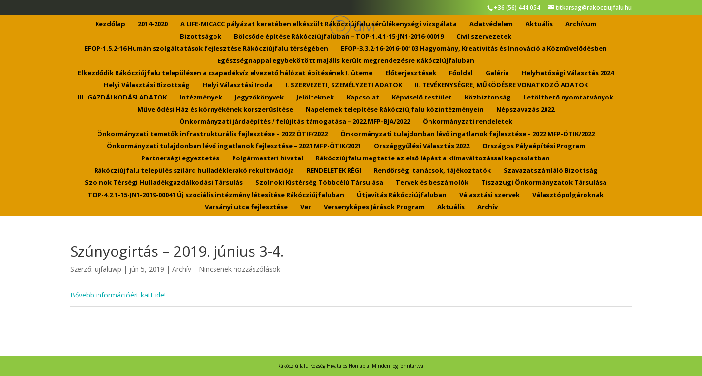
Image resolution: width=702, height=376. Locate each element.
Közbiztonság (488, 97)
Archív (487, 207)
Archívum (581, 24)
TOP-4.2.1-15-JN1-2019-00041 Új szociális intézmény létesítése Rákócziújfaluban (216, 195)
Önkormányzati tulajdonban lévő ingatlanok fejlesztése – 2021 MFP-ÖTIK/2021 (234, 146)
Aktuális (539, 24)
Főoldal (461, 73)
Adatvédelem (491, 24)
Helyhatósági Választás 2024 (568, 73)
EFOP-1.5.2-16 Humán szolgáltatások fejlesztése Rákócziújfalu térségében (206, 49)
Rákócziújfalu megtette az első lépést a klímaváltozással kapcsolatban (433, 158)
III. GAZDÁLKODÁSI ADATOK (122, 97)
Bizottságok (200, 36)
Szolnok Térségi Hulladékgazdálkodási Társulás (164, 183)
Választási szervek (489, 195)
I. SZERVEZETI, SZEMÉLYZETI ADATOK (343, 85)
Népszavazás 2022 (525, 110)
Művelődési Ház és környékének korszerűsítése (215, 110)
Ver (305, 207)
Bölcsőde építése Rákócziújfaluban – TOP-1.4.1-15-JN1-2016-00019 (339, 36)
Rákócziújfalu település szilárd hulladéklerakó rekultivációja (194, 171)
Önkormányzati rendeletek (467, 122)
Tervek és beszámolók (432, 183)
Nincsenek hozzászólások (239, 269)
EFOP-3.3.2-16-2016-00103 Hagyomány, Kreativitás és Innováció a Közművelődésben (474, 49)
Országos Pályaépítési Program (533, 146)
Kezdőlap (110, 24)
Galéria (497, 73)
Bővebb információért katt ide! (118, 294)
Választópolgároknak (568, 195)
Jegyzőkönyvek (259, 97)
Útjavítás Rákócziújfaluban (402, 195)
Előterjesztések (410, 73)
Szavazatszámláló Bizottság (551, 171)
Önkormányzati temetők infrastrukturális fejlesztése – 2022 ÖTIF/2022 (212, 134)
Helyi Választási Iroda (237, 85)
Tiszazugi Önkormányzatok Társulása (543, 183)
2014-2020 (153, 24)
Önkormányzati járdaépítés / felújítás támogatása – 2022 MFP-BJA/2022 (294, 122)
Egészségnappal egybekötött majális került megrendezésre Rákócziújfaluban (345, 61)
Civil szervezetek (483, 36)
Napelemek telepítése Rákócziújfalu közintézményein (395, 110)
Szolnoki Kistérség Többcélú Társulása (319, 183)
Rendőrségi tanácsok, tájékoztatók (432, 171)
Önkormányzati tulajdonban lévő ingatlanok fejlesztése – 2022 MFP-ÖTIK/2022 (467, 134)
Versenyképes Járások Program (374, 207)
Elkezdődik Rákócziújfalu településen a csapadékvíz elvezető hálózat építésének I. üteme (225, 73)
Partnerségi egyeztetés (180, 158)
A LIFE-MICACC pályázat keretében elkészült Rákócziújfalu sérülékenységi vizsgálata (318, 24)
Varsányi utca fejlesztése (246, 207)
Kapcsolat (363, 97)
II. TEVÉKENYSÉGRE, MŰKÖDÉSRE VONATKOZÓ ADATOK (501, 85)
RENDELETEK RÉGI (334, 171)
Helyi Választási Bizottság (147, 85)
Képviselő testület (422, 97)
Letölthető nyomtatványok (568, 97)
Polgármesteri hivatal (267, 158)
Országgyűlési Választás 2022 (421, 146)
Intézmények (200, 97)
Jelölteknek (315, 97)
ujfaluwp (108, 269)
